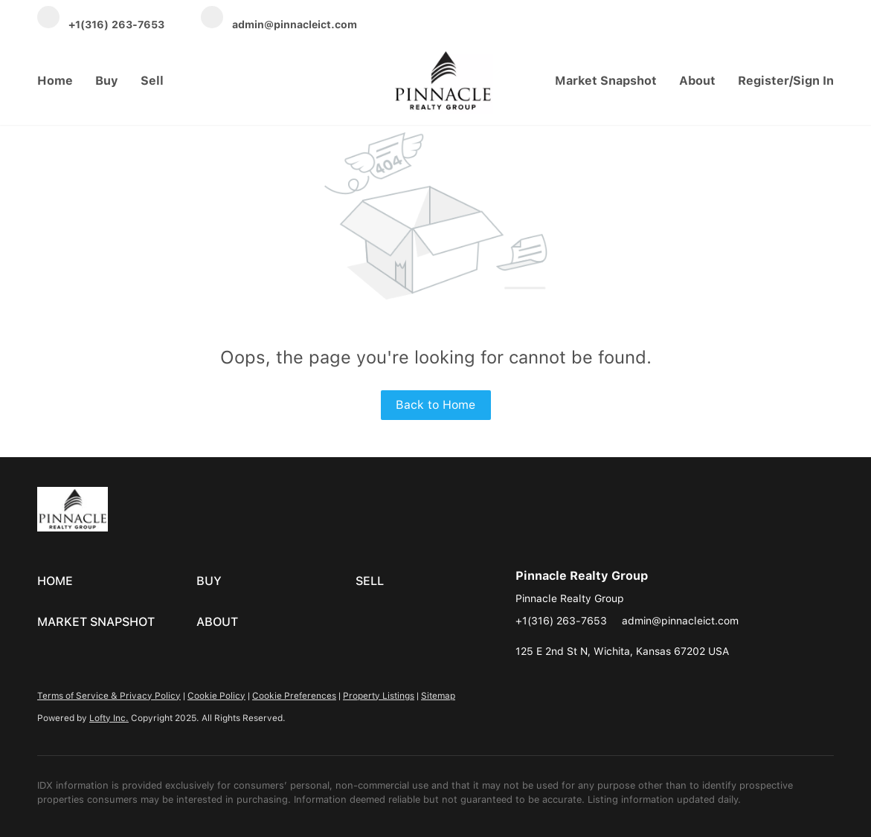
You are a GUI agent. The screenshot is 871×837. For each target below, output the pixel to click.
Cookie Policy (216, 696)
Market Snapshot (606, 81)
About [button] (697, 81)
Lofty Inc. (109, 718)
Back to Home (435, 405)
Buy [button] (106, 81)
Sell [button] (152, 81)
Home (55, 81)
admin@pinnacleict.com (680, 621)
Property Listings (378, 696)
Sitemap (438, 696)
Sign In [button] (813, 81)
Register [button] (763, 81)
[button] (116, 582)
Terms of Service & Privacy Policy (109, 696)
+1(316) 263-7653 (561, 621)
